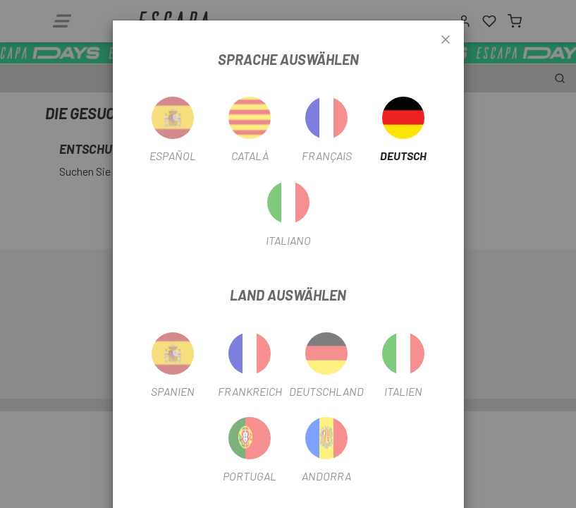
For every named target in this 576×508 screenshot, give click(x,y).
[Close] (446, 40)
